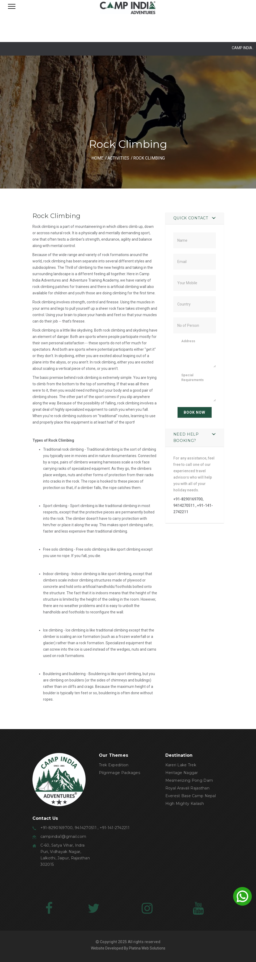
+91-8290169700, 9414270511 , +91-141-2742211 (193, 505)
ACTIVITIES (118, 158)
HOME (97, 158)
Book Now (194, 412)
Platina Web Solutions (147, 948)
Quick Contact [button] (190, 218)
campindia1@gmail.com (63, 836)
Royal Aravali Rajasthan (187, 788)
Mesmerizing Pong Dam (189, 780)
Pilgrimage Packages (119, 772)
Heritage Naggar (181, 772)
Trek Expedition (114, 765)
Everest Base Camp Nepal (190, 795)
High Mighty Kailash (184, 803)
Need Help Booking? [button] (186, 437)
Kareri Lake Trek (180, 765)
